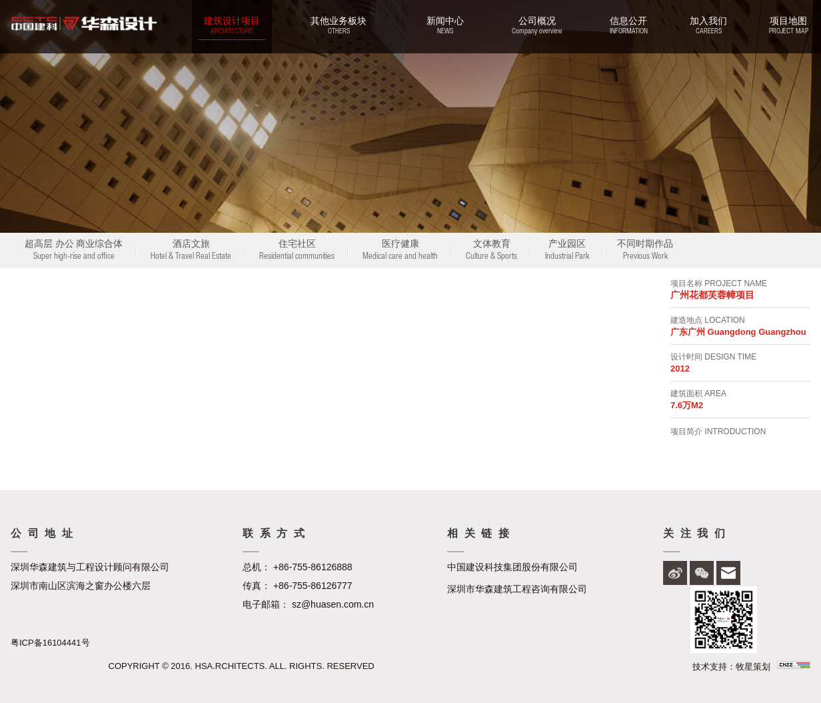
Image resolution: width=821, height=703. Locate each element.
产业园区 (567, 251)
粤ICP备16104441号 (50, 643)
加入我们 (708, 26)
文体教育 (491, 251)
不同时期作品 (645, 251)
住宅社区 (297, 251)
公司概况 (537, 26)
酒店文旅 (191, 251)
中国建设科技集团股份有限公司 (512, 567)
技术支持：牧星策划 (731, 667)
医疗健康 (400, 251)
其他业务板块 (339, 26)
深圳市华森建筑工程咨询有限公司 (517, 589)
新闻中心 (445, 26)
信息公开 (628, 26)
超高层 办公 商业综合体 (74, 251)
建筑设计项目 (232, 26)
